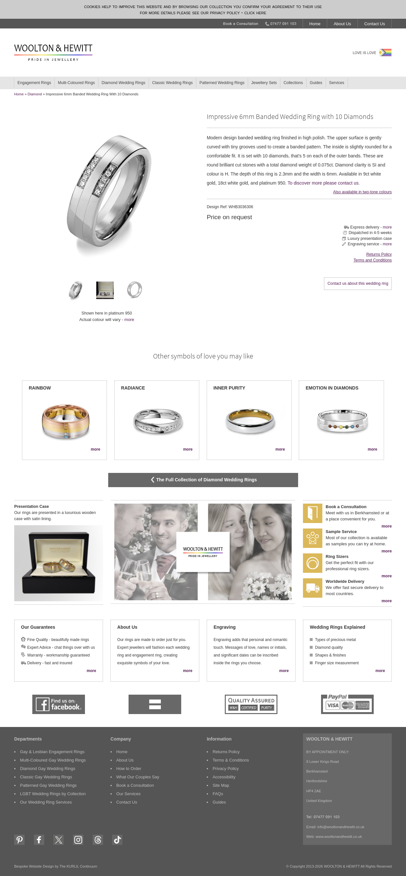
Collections (293, 82)
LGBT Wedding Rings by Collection (53, 793)
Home (315, 23)
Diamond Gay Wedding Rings (47, 768)
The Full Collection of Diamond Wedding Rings (203, 479)
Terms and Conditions (372, 260)
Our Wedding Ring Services (46, 802)
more (129, 319)
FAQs (218, 793)
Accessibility (224, 777)
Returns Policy (379, 254)
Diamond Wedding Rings (123, 82)
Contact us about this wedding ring (358, 283)
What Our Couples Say (137, 777)
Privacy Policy (226, 768)
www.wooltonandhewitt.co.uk (339, 837)
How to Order (128, 768)
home (19, 94)
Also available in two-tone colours (362, 192)
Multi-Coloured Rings (76, 82)
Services (336, 82)
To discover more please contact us (323, 183)
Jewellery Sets (264, 82)
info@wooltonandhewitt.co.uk (340, 827)
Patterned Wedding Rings (222, 82)
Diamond (35, 94)
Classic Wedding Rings (172, 82)
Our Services (128, 793)
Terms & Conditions (231, 760)
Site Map (221, 785)
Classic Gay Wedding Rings (46, 777)
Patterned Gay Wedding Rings (48, 785)
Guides (316, 82)
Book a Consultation (135, 785)
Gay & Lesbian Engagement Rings (52, 751)
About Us (342, 23)
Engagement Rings (34, 82)
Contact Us (374, 23)
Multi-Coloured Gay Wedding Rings (53, 760)
